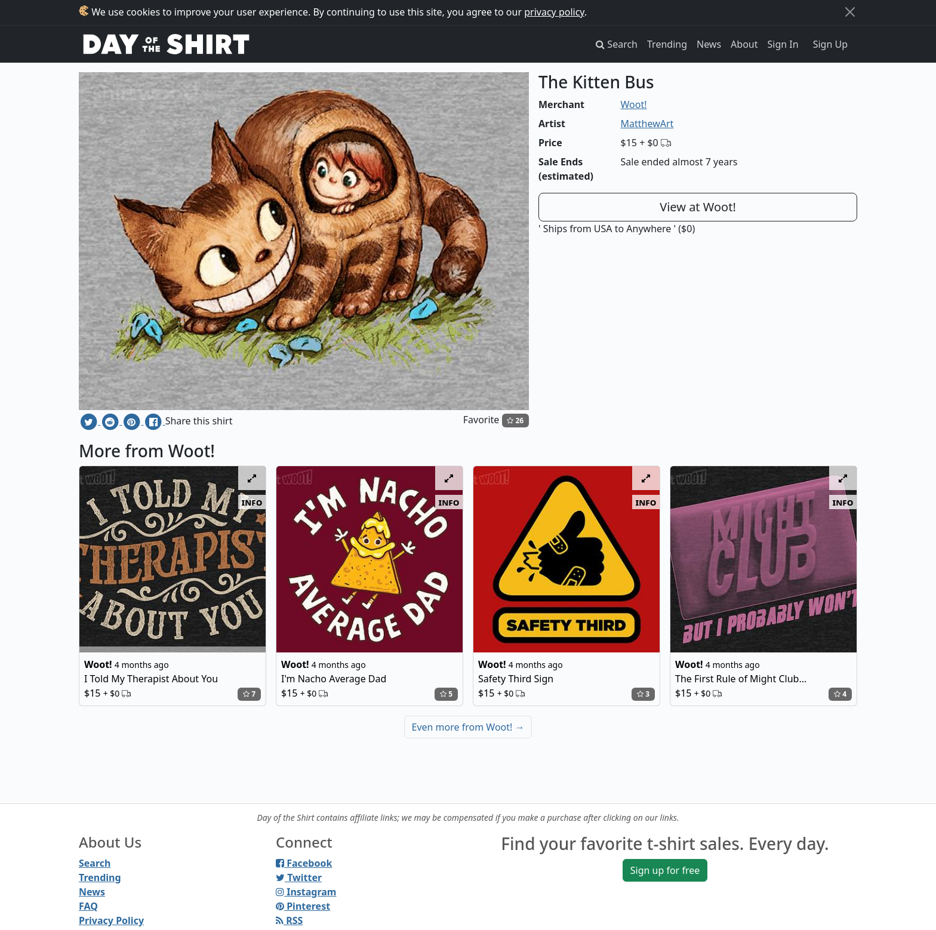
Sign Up (830, 44)
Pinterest (303, 906)
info (252, 502)
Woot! (634, 104)
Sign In (783, 44)
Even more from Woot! (468, 727)
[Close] (850, 12)
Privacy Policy (111, 920)
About (744, 44)
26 (515, 420)
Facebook (304, 863)
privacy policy (554, 12)
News (709, 44)
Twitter (299, 877)
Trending (667, 44)
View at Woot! (698, 207)
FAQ (88, 906)
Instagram (306, 891)
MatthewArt (647, 123)
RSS (289, 920)
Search (94, 863)
